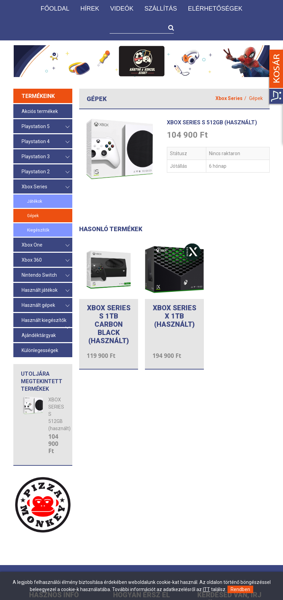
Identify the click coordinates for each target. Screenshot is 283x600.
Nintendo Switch (46, 275)
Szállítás (160, 8)
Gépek (33, 215)
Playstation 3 (46, 157)
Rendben (240, 589)
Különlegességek (40, 350)
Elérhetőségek (215, 8)
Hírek (89, 8)
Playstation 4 (46, 142)
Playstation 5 (46, 127)
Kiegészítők (38, 230)
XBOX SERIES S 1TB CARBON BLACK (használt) (109, 324)
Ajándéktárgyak (39, 335)
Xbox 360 (46, 260)
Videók (121, 8)
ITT (206, 589)
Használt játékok (46, 291)
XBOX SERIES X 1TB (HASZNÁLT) (174, 316)
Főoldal (54, 8)
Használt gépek (46, 306)
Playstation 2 (46, 172)
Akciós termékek (40, 111)
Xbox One (46, 245)
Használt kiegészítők (46, 322)
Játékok (34, 201)
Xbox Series (46, 187)
